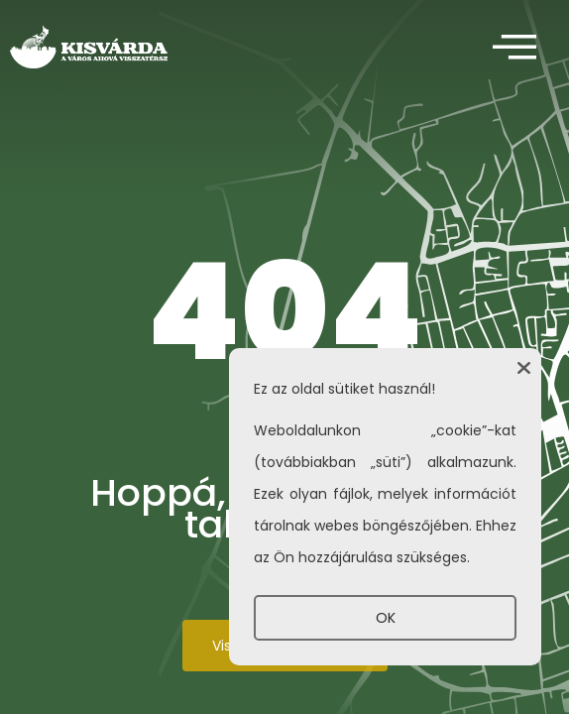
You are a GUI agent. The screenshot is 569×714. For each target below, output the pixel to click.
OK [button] (386, 618)
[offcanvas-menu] (514, 48)
